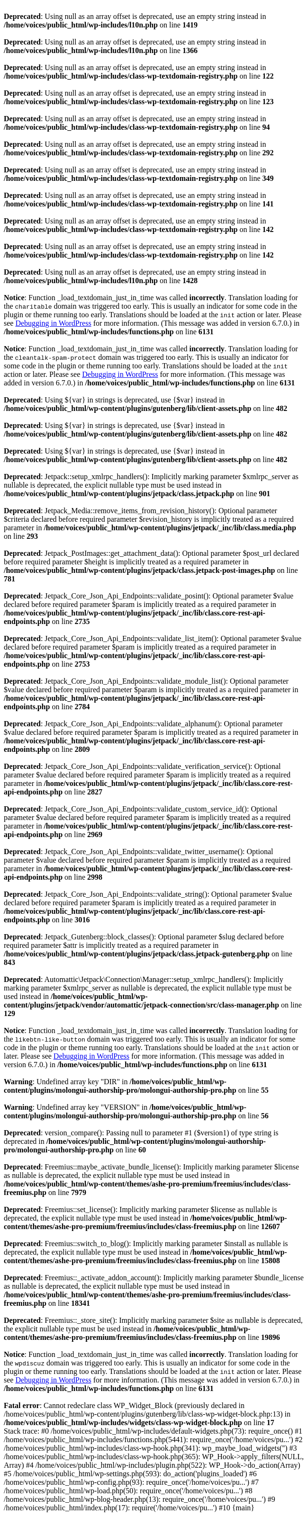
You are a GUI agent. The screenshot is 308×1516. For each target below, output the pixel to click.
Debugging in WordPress (53, 323)
